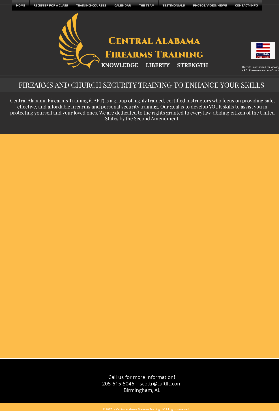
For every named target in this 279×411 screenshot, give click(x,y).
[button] (146, 5)
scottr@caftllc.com (161, 383)
